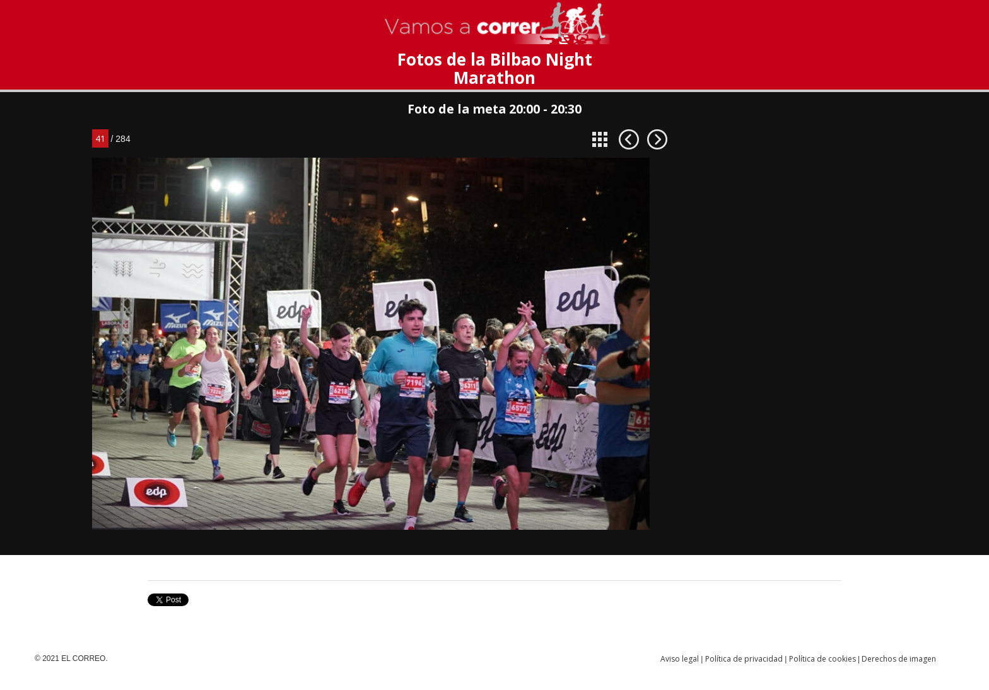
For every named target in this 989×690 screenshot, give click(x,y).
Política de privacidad (744, 658)
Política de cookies (822, 658)
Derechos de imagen (899, 658)
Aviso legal (679, 658)
